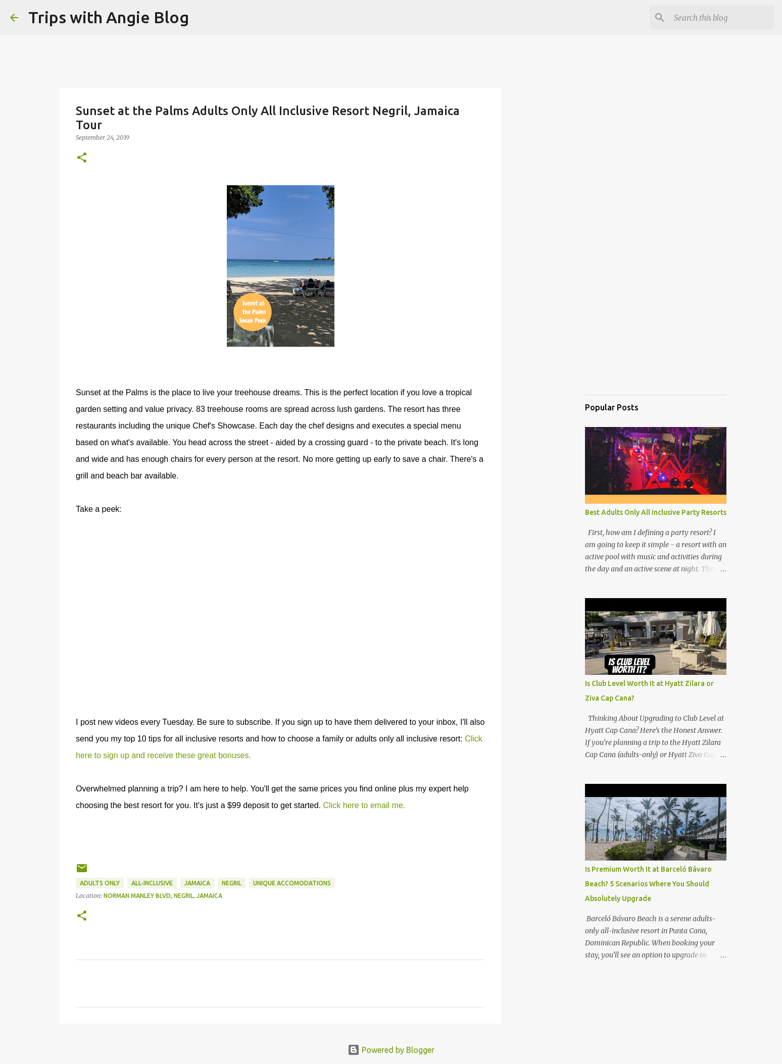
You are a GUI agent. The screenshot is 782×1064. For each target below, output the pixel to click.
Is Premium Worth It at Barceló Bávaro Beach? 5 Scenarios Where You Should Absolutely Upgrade (648, 883)
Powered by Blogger (391, 1049)
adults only (100, 883)
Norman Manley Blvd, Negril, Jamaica (163, 895)
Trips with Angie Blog (108, 17)
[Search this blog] (721, 18)
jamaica (197, 883)
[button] (82, 158)
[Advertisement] (635, 335)
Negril (231, 883)
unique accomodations (292, 883)
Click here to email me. (364, 805)
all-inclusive (152, 883)
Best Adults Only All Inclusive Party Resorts (655, 512)
